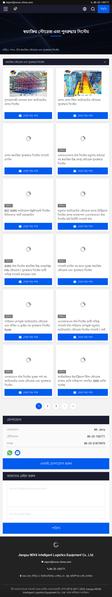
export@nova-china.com (18, 2)
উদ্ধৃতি (103, 9)
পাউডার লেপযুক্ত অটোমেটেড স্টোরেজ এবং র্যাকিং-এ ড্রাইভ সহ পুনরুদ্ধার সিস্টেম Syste (27, 325)
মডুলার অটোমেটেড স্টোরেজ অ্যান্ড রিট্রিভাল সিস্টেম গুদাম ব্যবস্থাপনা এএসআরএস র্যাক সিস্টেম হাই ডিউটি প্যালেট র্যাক (83, 215)
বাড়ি (5, 49)
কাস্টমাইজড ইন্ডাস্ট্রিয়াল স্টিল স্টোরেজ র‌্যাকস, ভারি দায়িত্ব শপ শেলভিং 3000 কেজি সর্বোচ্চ (82, 381)
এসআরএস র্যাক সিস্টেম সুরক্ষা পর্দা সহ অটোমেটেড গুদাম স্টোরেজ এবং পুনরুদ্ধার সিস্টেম (27, 381)
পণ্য (12, 49)
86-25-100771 (99, 2)
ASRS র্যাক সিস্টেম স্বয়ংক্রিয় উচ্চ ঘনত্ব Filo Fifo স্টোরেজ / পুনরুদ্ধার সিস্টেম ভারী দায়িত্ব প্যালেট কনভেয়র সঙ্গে (27, 270)
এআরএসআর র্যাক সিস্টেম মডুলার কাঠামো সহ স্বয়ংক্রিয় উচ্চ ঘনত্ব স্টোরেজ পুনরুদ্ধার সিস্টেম (81, 159)
